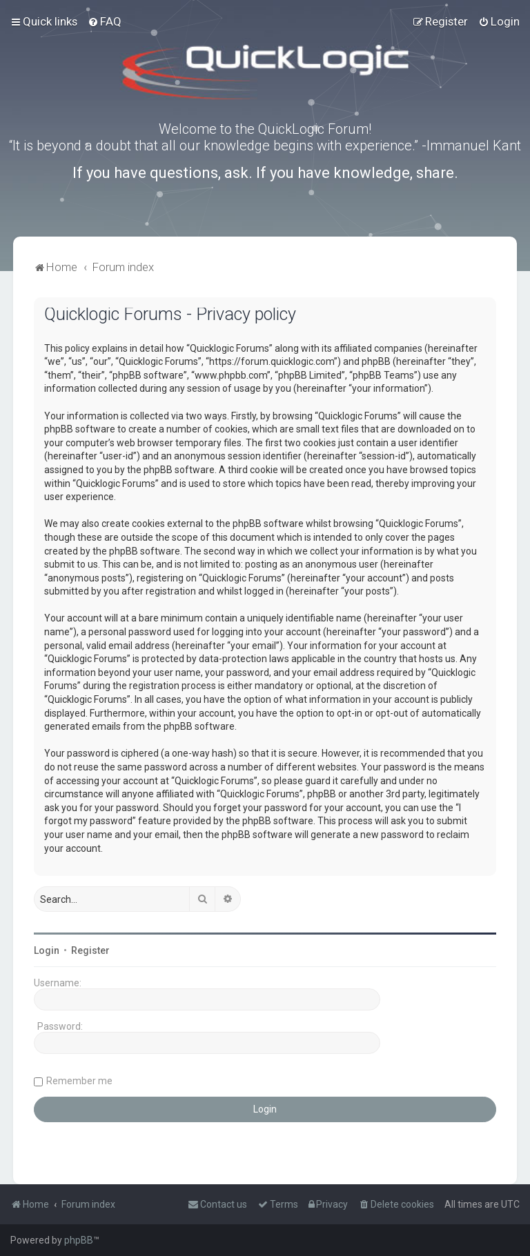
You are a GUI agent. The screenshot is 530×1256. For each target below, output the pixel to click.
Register (90, 950)
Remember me (79, 1080)
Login (46, 950)
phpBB (78, 1240)
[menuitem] (104, 21)
